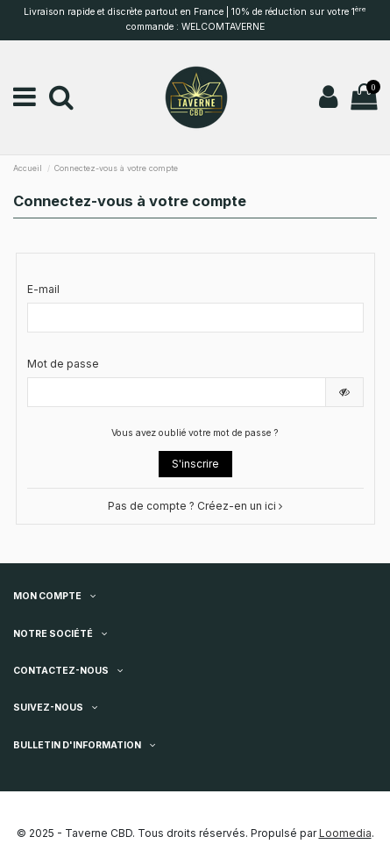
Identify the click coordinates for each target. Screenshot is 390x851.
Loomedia (345, 833)
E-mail (43, 289)
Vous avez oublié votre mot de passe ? (195, 433)
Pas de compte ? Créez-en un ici (195, 505)
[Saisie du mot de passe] (176, 392)
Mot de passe (63, 363)
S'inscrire (195, 463)
